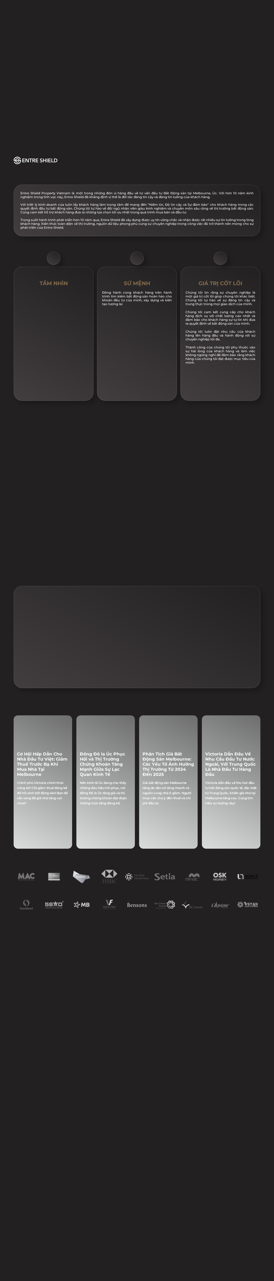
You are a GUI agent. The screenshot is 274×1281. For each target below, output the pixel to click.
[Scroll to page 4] (135, 722)
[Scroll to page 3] (130, 722)
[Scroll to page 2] (126, 722)
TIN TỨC (144, 7)
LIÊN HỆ (178, 7)
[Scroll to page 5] (139, 722)
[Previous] (22, 659)
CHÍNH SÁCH (71, 1278)
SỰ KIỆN (109, 7)
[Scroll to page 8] (152, 722)
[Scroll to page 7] (148, 722)
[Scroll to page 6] (143, 722)
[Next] (252, 659)
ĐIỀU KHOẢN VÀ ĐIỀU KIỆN (195, 1278)
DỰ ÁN (76, 7)
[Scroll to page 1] (121, 722)
